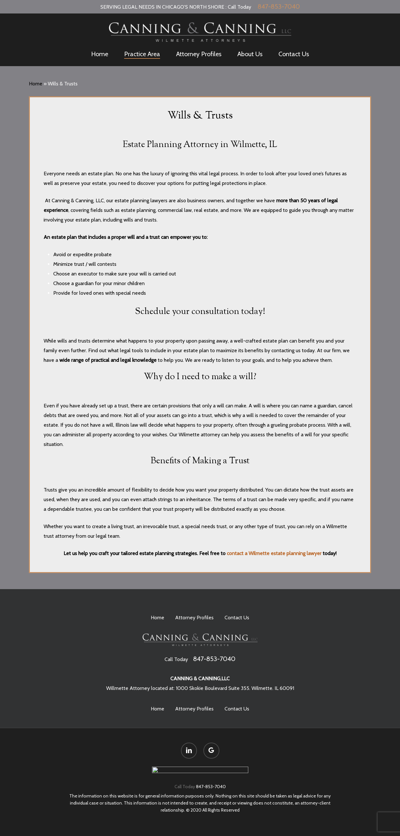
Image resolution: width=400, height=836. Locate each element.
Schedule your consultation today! (200, 312)
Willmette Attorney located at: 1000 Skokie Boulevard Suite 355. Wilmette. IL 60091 (200, 685)
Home (35, 84)
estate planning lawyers (141, 200)
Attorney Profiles (194, 614)
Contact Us (237, 614)
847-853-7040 (279, 6)
